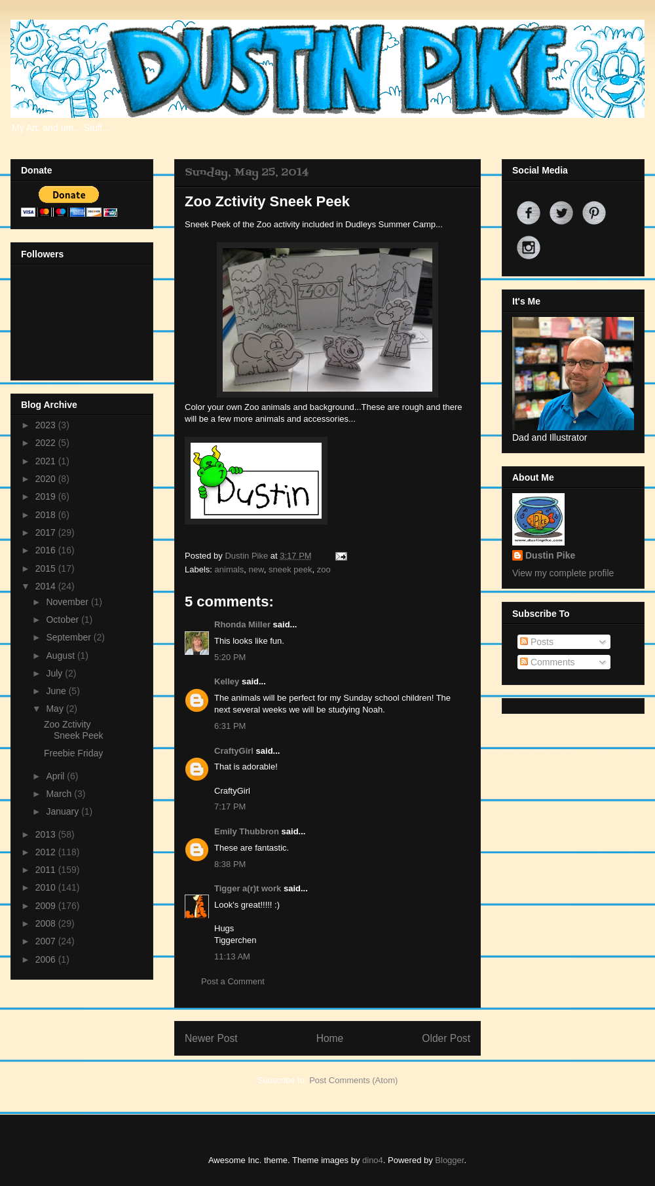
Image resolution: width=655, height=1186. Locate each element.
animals (229, 569)
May (56, 708)
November (68, 602)
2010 (46, 887)
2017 (46, 532)
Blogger (449, 1160)
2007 (46, 941)
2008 (46, 923)
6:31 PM (230, 726)
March (60, 793)
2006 (46, 959)
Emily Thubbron (246, 831)
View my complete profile (563, 573)
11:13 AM (232, 956)
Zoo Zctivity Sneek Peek (73, 730)
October (63, 619)
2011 (46, 869)
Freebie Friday (73, 753)
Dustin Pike (247, 556)
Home (330, 1038)
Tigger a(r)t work (247, 888)
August (61, 655)
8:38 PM (230, 864)
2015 (46, 568)
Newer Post (211, 1038)
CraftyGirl (233, 751)
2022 (46, 442)
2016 (46, 550)
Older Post (446, 1038)
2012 (46, 852)
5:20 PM (230, 657)
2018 (46, 515)
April (56, 776)
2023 (46, 425)
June (57, 691)
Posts (536, 642)
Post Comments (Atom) (353, 1080)
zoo (324, 569)
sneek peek (290, 569)
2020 (46, 478)
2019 (46, 496)
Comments (547, 662)
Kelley (226, 681)
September (69, 637)
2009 (46, 905)
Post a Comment (233, 981)
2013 (46, 834)
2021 (46, 461)
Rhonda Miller (242, 624)
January (63, 811)
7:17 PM (230, 806)
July (55, 673)
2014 (46, 586)
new (256, 569)
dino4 (372, 1160)
